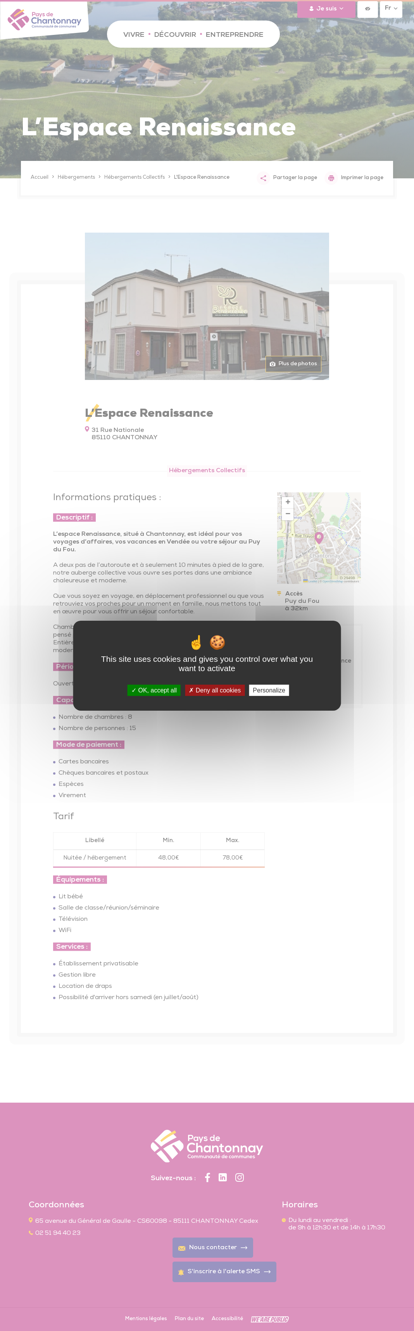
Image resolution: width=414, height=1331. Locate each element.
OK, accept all (154, 690)
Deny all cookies (215, 690)
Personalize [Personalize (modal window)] (269, 690)
